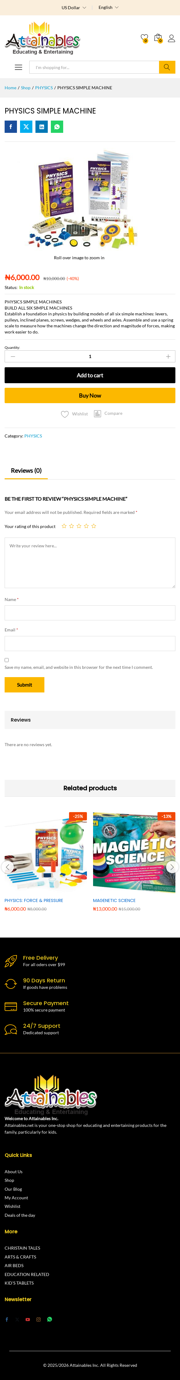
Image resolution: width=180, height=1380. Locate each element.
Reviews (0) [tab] (26, 470)
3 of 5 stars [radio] (78, 525)
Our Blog (13, 1189)
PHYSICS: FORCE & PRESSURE (34, 900)
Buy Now (90, 395)
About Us (13, 1171)
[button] (108, 413)
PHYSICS (33, 435)
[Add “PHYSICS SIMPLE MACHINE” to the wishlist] (73, 412)
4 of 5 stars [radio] (86, 525)
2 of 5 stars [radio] (71, 525)
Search (167, 67)
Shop (9, 1180)
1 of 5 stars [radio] (64, 525)
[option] (46, 866)
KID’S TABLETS (19, 1283)
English (105, 7)
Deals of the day (20, 1215)
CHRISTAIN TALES (22, 1248)
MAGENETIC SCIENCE (114, 900)
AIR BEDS (14, 1265)
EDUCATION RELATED (27, 1274)
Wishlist (12, 1206)
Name (12, 599)
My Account (16, 1197)
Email (11, 629)
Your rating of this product (30, 526)
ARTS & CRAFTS (20, 1256)
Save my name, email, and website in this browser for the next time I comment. (79, 667)
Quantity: (12, 347)
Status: (11, 287)
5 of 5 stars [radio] (93, 525)
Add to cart (90, 375)
